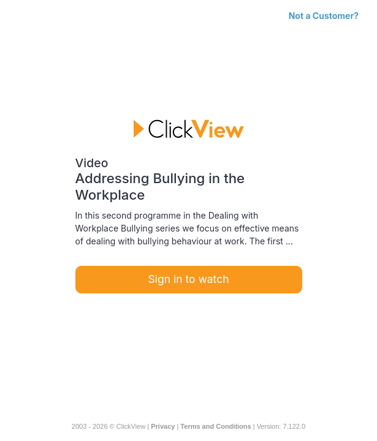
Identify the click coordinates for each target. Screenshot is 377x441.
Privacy (163, 426)
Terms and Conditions (215, 426)
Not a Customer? (324, 15)
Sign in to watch (188, 279)
